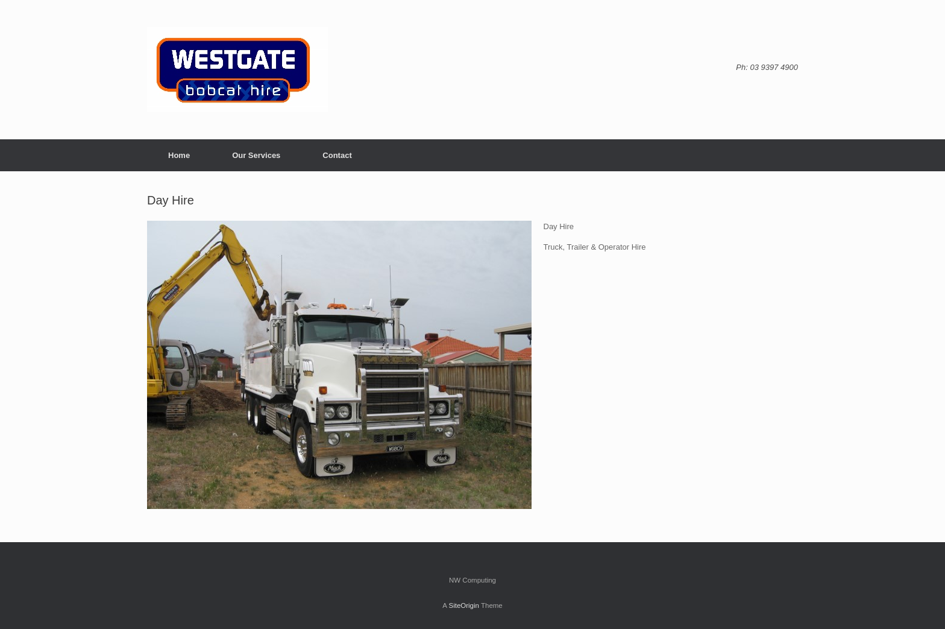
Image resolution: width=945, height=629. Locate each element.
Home (179, 155)
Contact (336, 155)
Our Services (256, 155)
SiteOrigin (463, 605)
